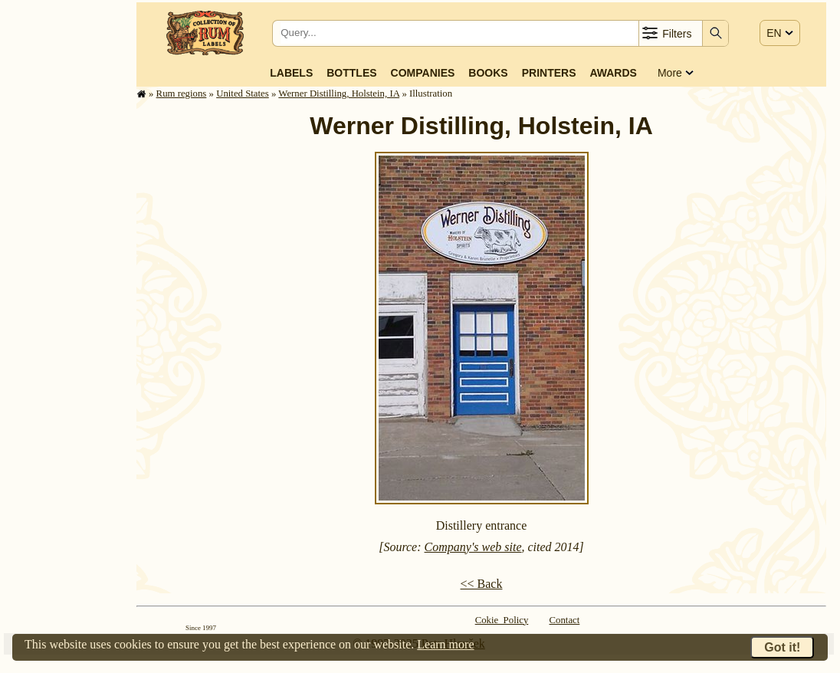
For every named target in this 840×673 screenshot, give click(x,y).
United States (242, 93)
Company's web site (473, 546)
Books (487, 73)
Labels (291, 73)
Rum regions (181, 93)
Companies (423, 73)
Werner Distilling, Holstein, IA (338, 93)
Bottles (351, 73)
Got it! (782, 647)
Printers (549, 73)
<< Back (482, 583)
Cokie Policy (502, 620)
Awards (612, 73)
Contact (565, 620)
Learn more (445, 644)
